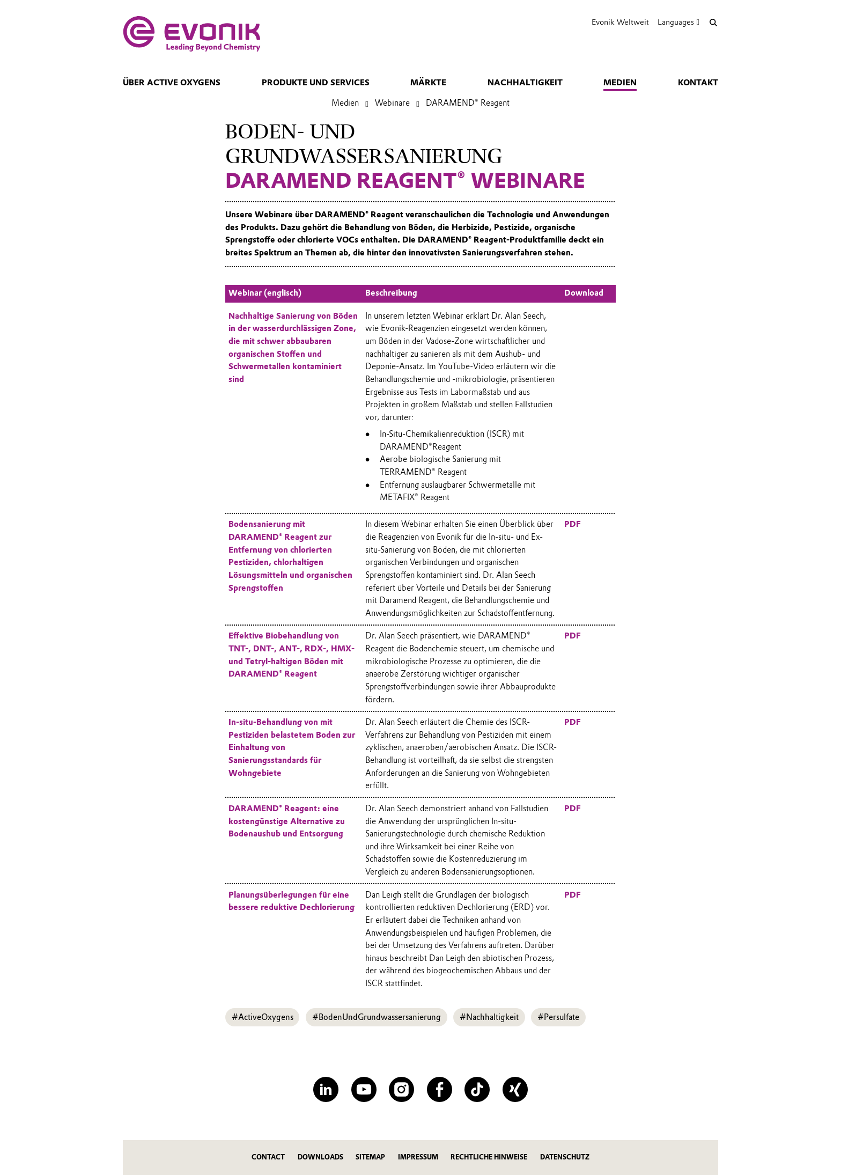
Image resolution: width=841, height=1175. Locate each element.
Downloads (320, 1157)
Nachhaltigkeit (525, 82)
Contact (268, 1157)
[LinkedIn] (325, 1089)
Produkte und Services (316, 82)
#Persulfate (558, 1017)
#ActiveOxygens (262, 1017)
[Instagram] (401, 1089)
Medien (620, 82)
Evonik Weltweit (620, 22)
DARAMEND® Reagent (468, 103)
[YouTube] (364, 1089)
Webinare (392, 103)
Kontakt (698, 82)
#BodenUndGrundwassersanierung (376, 1017)
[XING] (515, 1089)
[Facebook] (439, 1089)
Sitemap (370, 1157)
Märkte (428, 82)
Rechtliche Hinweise (489, 1157)
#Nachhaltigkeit (489, 1017)
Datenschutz (564, 1157)
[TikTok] (477, 1089)
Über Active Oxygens (171, 82)
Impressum (418, 1157)
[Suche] (713, 22)
